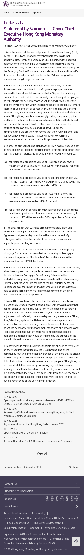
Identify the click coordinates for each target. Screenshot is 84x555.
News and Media (21, 13)
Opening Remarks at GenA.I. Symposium (26, 432)
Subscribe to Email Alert (18, 491)
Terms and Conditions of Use (59, 527)
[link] (72, 4)
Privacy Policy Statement (47, 523)
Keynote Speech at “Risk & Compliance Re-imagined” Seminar (38, 441)
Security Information (15, 527)
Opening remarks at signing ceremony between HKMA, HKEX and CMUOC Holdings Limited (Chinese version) (39, 402)
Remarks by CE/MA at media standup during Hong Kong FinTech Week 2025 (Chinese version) (39, 414)
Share (73, 467)
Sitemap (35, 527)
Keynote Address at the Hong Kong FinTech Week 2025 (34, 424)
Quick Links (11, 506)
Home (6, 13)
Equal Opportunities (18, 523)
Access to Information (16, 513)
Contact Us (10, 484)
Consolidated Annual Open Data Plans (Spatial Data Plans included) (41, 518)
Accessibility (39, 513)
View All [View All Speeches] (42, 453)
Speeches (38, 13)
